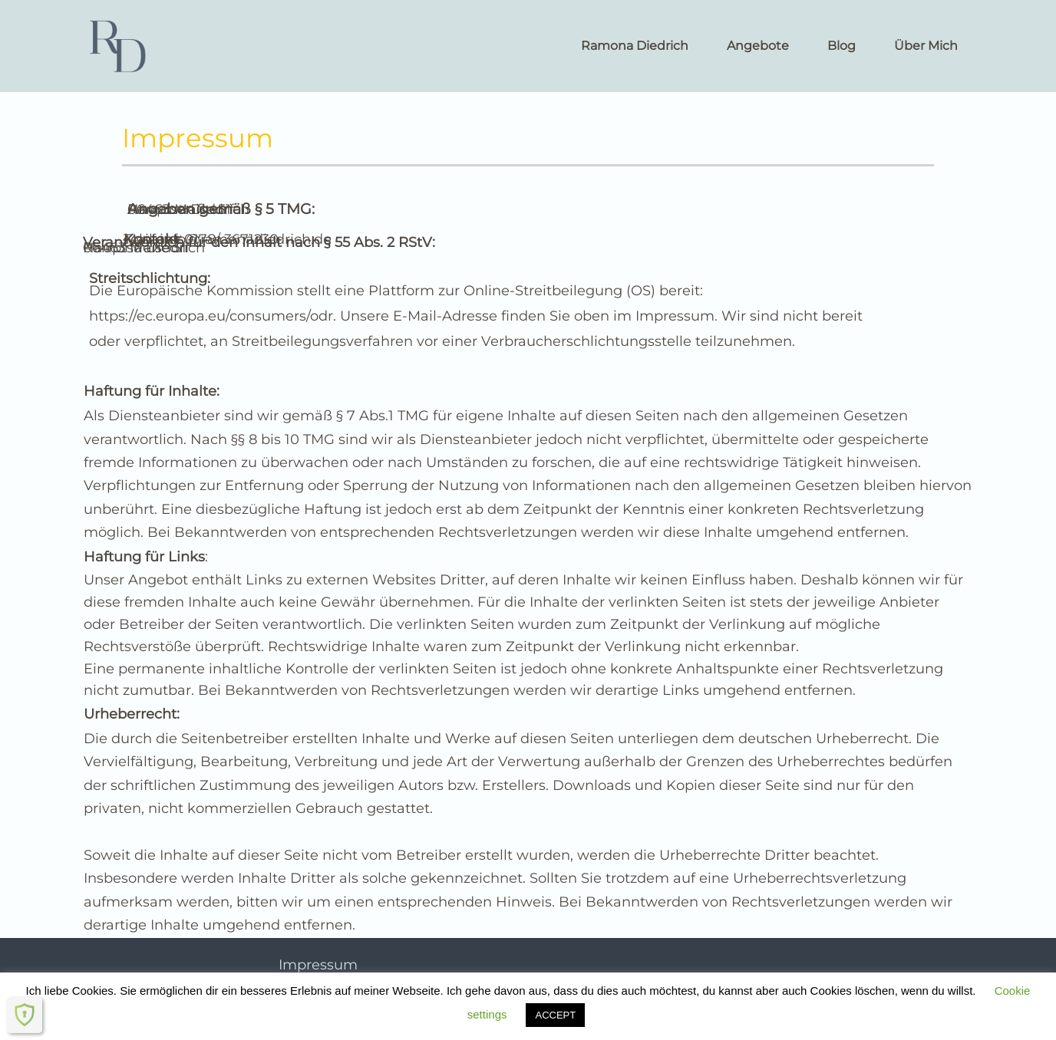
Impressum (318, 964)
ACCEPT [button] (555, 1015)
